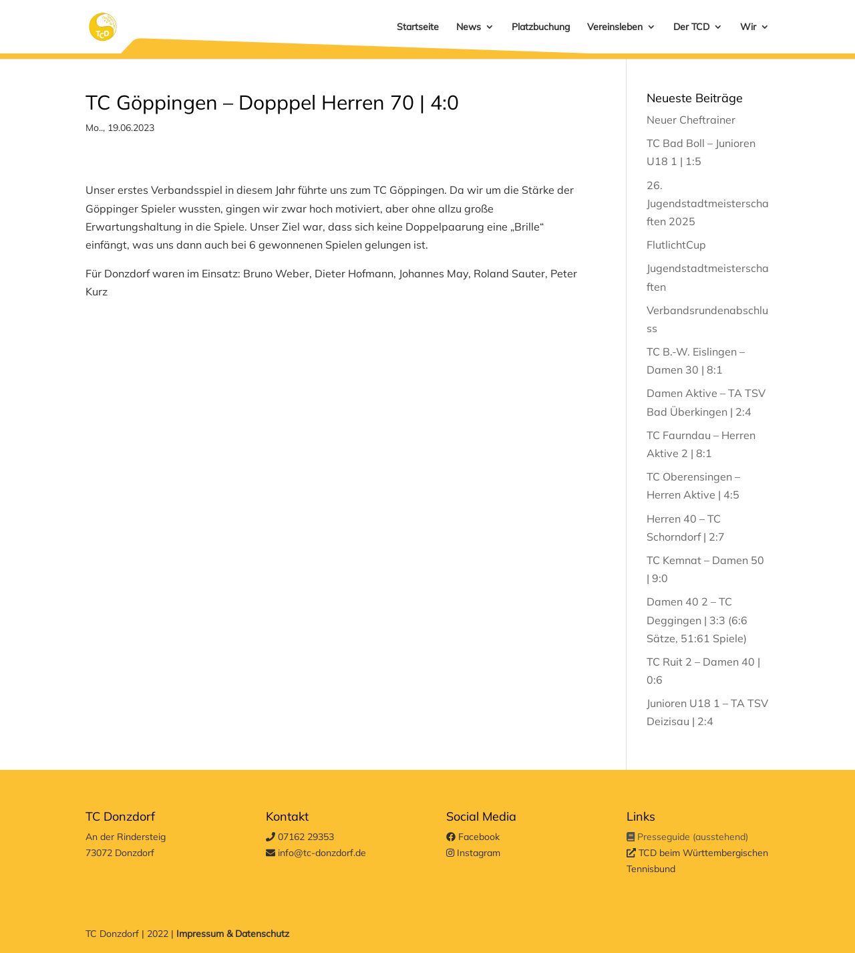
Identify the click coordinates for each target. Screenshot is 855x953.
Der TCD (691, 27)
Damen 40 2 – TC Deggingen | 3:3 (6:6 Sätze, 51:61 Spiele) (697, 619)
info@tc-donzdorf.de (316, 853)
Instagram (473, 853)
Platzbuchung (541, 27)
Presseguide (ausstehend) (687, 837)
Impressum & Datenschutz (232, 934)
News (468, 27)
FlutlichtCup (676, 244)
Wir (748, 27)
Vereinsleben (615, 27)
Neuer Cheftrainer (691, 119)
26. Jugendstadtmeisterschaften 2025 (708, 203)
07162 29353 (300, 837)
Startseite (418, 27)
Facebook (473, 837)
